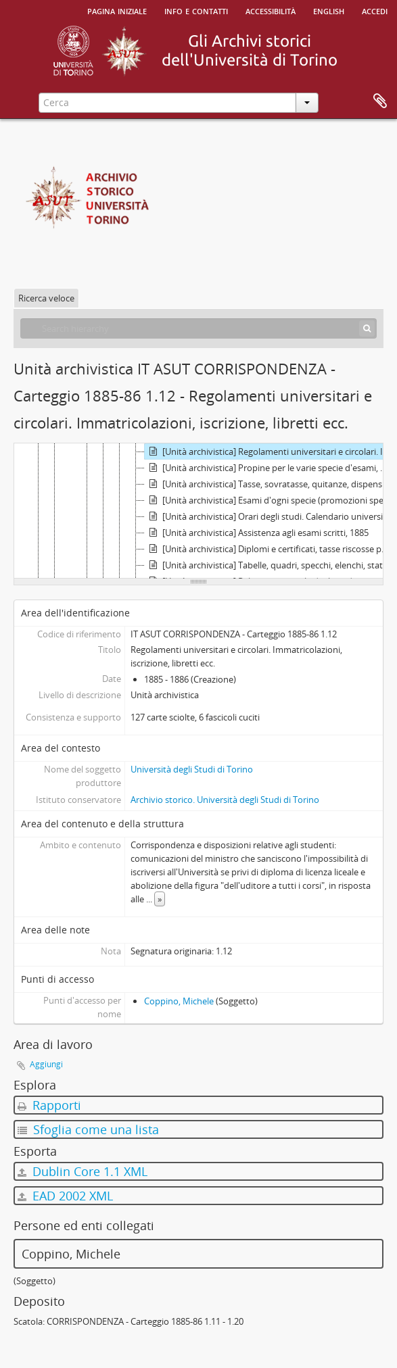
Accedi (375, 10)
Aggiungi (46, 1064)
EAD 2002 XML (65, 1196)
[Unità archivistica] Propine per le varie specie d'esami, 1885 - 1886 (269, 468)
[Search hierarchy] (198, 328)
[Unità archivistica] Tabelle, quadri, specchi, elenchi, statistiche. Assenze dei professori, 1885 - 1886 (269, 565)
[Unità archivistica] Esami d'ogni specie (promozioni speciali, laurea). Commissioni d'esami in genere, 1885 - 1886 (269, 500)
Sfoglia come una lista (88, 1129)
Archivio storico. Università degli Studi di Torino (225, 799)
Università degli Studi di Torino (192, 769)
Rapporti (49, 1105)
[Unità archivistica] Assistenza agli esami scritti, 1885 (257, 532)
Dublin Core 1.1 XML (82, 1171)
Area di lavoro (380, 101)
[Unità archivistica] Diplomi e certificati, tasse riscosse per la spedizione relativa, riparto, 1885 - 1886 (269, 549)
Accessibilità (271, 10)
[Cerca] (367, 328)
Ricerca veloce (46, 298)
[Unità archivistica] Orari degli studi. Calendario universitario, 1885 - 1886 (269, 516)
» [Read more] (160, 899)
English (328, 10)
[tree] (198, 511)
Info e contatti (196, 10)
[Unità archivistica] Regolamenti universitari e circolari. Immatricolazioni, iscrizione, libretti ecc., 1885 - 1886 (269, 451)
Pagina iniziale (117, 10)
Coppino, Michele (179, 1001)
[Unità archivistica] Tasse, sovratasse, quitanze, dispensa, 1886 (269, 484)
